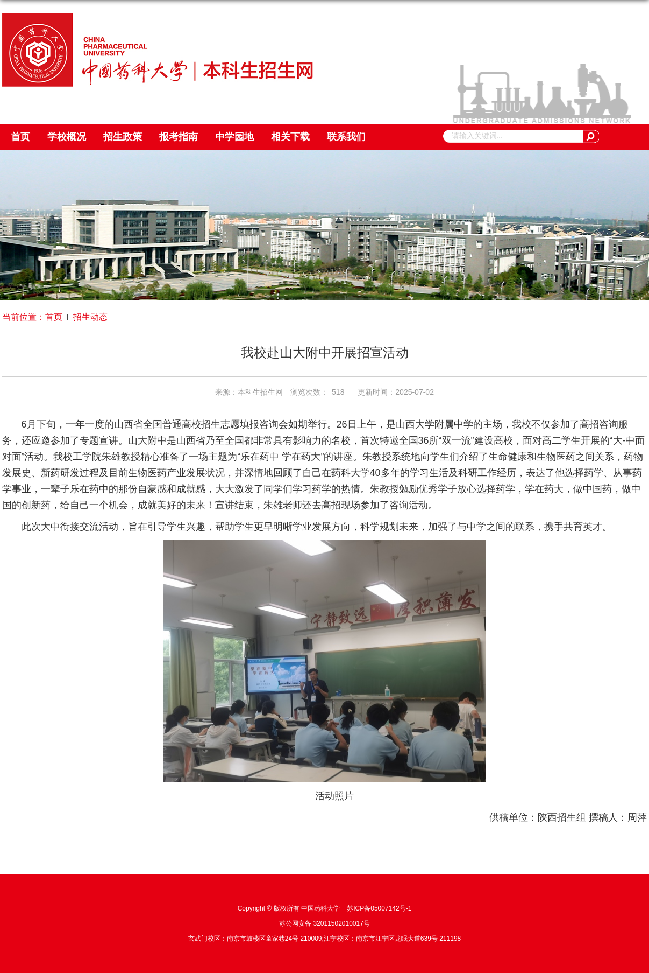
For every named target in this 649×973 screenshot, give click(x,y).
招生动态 (90, 316)
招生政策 (122, 136)
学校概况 (66, 136)
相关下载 (290, 136)
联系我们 (346, 136)
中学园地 (234, 136)
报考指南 (178, 136)
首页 (20, 136)
